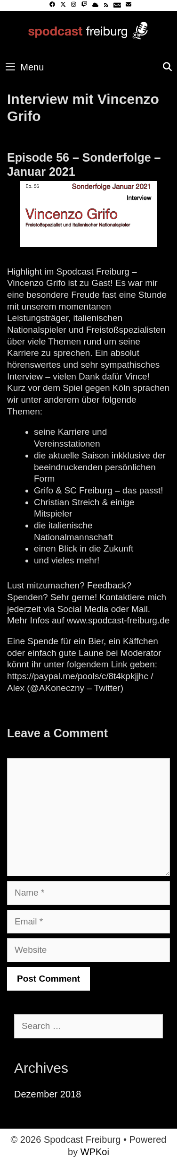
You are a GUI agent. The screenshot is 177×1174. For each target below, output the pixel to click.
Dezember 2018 (47, 1094)
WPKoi (94, 1152)
